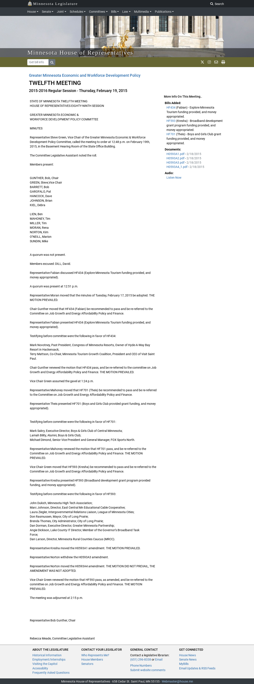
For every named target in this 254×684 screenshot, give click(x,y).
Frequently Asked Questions (51, 672)
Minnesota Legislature (52, 3)
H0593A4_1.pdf (177, 167)
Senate (46, 11)
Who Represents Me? (95, 655)
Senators (87, 664)
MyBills (184, 664)
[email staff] (216, 62)
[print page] (223, 62)
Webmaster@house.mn (177, 681)
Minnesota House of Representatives (80, 52)
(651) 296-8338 (140, 659)
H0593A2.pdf (175, 158)
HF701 (171, 134)
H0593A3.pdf (175, 162)
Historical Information (47, 655)
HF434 (171, 107)
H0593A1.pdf (175, 154)
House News (187, 655)
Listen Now (173, 177)
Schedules (76, 11)
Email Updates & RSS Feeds (197, 668)
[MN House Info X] (202, 62)
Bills (113, 11)
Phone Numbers (141, 665)
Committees (97, 11)
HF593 (171, 121)
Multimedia (141, 11)
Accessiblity (40, 668)
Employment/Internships (48, 659)
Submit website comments (147, 670)
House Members (92, 659)
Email (158, 659)
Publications (163, 11)
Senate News (188, 659)
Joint (60, 11)
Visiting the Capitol (44, 664)
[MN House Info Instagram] (209, 62)
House (31, 11)
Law (125, 11)
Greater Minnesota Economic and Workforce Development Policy (85, 75)
